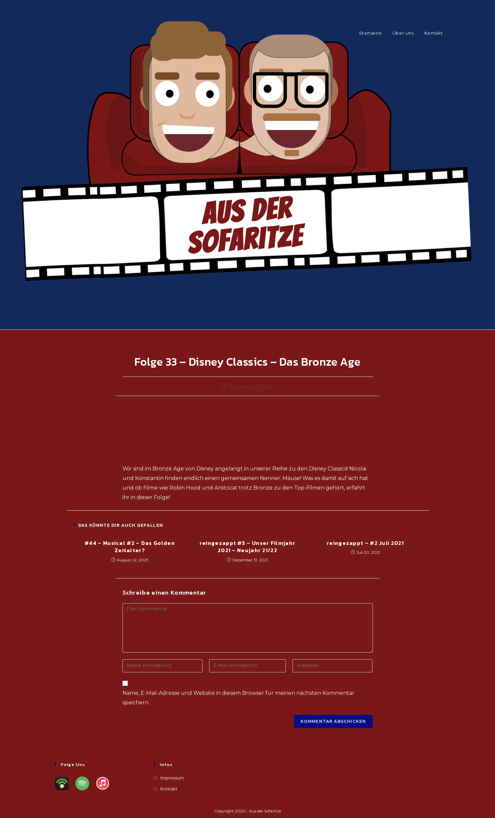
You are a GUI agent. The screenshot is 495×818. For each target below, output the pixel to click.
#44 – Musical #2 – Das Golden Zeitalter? (130, 546)
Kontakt (169, 788)
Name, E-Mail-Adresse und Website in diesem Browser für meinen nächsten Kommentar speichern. (238, 698)
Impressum (172, 777)
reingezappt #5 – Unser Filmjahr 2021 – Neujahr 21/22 (247, 546)
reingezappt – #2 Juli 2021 (365, 543)
